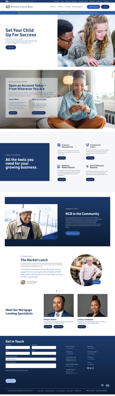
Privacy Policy (41, 390)
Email (33, 350)
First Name (8, 344)
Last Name (34, 344)
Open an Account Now (38, 112)
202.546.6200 (69, 348)
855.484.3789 (69, 366)
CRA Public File (78, 390)
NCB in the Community (73, 240)
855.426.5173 (74, 373)
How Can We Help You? (11, 356)
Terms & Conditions (60, 390)
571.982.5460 (90, 359)
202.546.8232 (90, 348)
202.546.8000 (69, 353)
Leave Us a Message (11, 362)
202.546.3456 (69, 371)
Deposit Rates (70, 390)
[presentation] (18, 375)
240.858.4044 (90, 364)
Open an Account (93, 6)
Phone (7, 350)
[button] (53, 6)
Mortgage (67, 6)
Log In (105, 6)
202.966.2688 (90, 353)
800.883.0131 (72, 360)
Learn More (11, 47)
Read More (96, 282)
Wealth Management (77, 6)
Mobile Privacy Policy (50, 390)
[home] (19, 6)
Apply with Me (58, 326)
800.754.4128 (72, 359)
